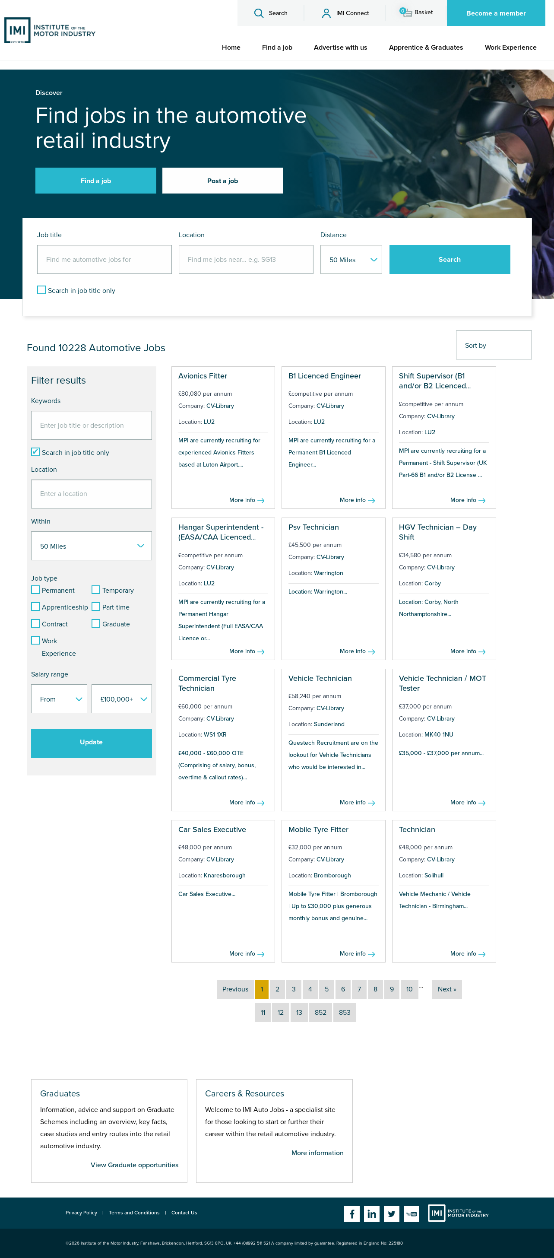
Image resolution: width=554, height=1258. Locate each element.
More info (242, 500)
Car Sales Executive (212, 829)
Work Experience (511, 47)
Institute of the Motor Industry (458, 1213)
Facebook (352, 1214)
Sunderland (329, 724)
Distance (333, 235)
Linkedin (372, 1214)
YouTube (411, 1214)
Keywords (45, 401)
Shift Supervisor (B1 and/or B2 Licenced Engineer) (432, 386)
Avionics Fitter (202, 376)
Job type (44, 578)
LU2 (209, 422)
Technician (417, 829)
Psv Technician (313, 527)
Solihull (433, 875)
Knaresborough (225, 875)
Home (231, 47)
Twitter (391, 1214)
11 (263, 1012)
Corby (432, 583)
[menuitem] (231, 47)
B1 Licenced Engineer (324, 376)
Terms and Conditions (134, 1213)
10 (409, 989)
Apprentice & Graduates (426, 47)
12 (281, 1012)
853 (345, 1012)
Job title (49, 235)
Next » (447, 989)
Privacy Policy (81, 1213)
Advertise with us (340, 47)
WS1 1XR (215, 734)
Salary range (49, 674)
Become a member (496, 13)
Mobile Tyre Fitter (318, 829)
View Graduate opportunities (134, 1165)
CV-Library (220, 406)
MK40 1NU (438, 734)
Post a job (222, 181)
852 (320, 1012)
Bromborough (332, 875)
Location (192, 235)
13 (299, 1012)
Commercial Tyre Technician (207, 683)
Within (41, 521)
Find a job (277, 47)
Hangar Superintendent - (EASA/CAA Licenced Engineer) (220, 537)
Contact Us (184, 1213)
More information (317, 1153)
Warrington (328, 573)
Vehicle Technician (320, 678)
